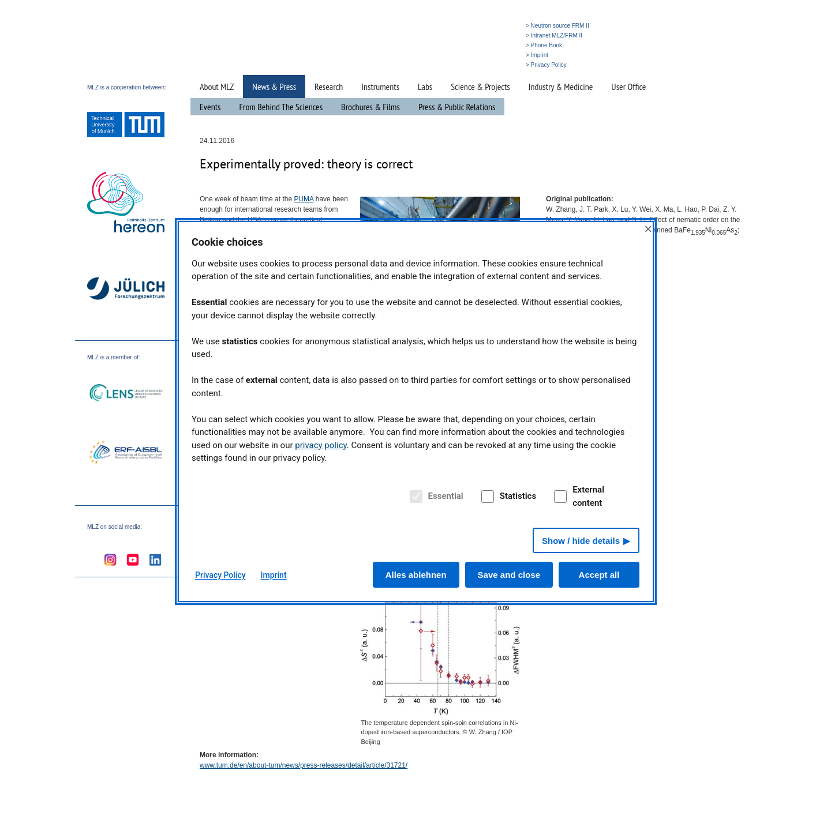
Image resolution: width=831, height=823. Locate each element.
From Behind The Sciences (281, 106)
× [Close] (648, 228)
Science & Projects (480, 86)
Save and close (509, 575)
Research (329, 86)
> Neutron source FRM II (557, 25)
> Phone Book (544, 45)
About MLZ (217, 86)
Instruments (380, 86)
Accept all (599, 575)
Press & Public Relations (457, 106)
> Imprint (537, 55)
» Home (440, 65)
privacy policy (321, 445)
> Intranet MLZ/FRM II (554, 35)
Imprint (274, 575)
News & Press (274, 86)
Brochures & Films (370, 106)
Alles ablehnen (416, 575)
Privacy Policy (220, 575)
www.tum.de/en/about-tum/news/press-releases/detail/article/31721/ (303, 765)
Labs (425, 86)
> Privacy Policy (546, 65)
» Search (467, 65)
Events (210, 106)
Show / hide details (581, 541)
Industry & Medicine (561, 86)
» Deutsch (498, 65)
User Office (628, 86)
